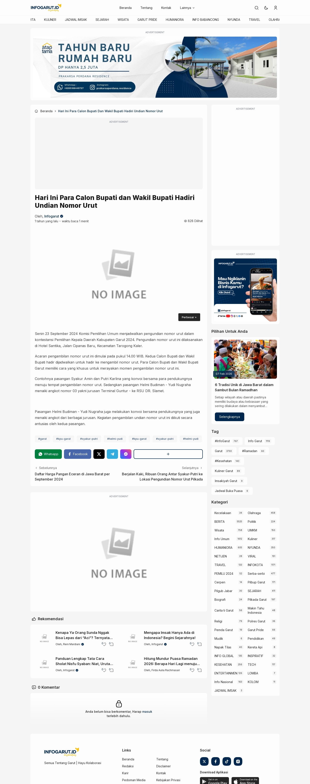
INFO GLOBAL (224, 656)
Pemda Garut (223, 630)
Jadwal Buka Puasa (229, 491)
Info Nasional (223, 682)
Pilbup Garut (256, 582)
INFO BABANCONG (205, 19)
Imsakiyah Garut (226, 481)
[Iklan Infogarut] (245, 289)
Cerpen (219, 582)
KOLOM (253, 682)
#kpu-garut (63, 438)
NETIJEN (220, 556)
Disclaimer (163, 766)
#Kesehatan (223, 461)
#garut (42, 438)
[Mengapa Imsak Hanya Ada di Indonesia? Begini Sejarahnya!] (132, 638)
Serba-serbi (256, 573)
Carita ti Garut (223, 610)
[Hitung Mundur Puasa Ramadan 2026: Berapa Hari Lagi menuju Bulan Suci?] (132, 664)
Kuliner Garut (224, 471)
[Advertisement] (118, 156)
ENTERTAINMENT (225, 673)
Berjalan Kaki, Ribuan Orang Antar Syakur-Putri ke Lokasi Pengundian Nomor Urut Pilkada (162, 476)
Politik (252, 521)
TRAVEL (254, 19)
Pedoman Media (133, 780)
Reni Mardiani (71, 644)
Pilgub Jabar (223, 591)
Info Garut (255, 441)
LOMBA (253, 673)
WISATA (123, 19)
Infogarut (51, 216)
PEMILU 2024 (223, 573)
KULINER (50, 19)
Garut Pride (256, 630)
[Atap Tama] (155, 67)
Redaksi (128, 766)
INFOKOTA (255, 565)
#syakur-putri (89, 438)
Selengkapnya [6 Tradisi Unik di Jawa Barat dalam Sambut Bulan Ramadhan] (229, 417)
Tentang (146, 8)
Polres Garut (256, 621)
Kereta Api (255, 647)
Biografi (219, 599)
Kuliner (252, 539)
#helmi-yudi (115, 438)
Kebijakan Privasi (168, 780)
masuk (147, 711)
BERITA (30, 19)
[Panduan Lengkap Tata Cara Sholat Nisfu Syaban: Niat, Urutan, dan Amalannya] (44, 664)
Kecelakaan (222, 513)
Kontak (166, 8)
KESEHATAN (223, 664)
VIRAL (252, 556)
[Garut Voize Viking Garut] (119, 555)
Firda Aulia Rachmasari (166, 670)
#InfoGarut (222, 441)
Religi (218, 621)
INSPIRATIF (255, 656)
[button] (266, 8)
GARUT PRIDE (147, 19)
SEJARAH (102, 19)
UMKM (252, 530)
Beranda (125, 8)
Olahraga (254, 513)
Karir (125, 773)
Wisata (219, 530)
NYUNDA (234, 19)
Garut (218, 451)
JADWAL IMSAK (76, 19)
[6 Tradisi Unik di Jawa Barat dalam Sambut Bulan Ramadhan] (245, 359)
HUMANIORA (175, 19)
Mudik (218, 638)
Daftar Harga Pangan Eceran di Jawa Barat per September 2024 (72, 476)
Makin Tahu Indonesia (256, 610)
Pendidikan (256, 638)
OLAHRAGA (277, 19)
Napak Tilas (222, 647)
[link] (256, 8)
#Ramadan (249, 451)
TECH (252, 664)
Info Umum (221, 539)
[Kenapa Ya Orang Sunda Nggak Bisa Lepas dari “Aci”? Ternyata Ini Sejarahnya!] (44, 638)
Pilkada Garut (257, 599)
